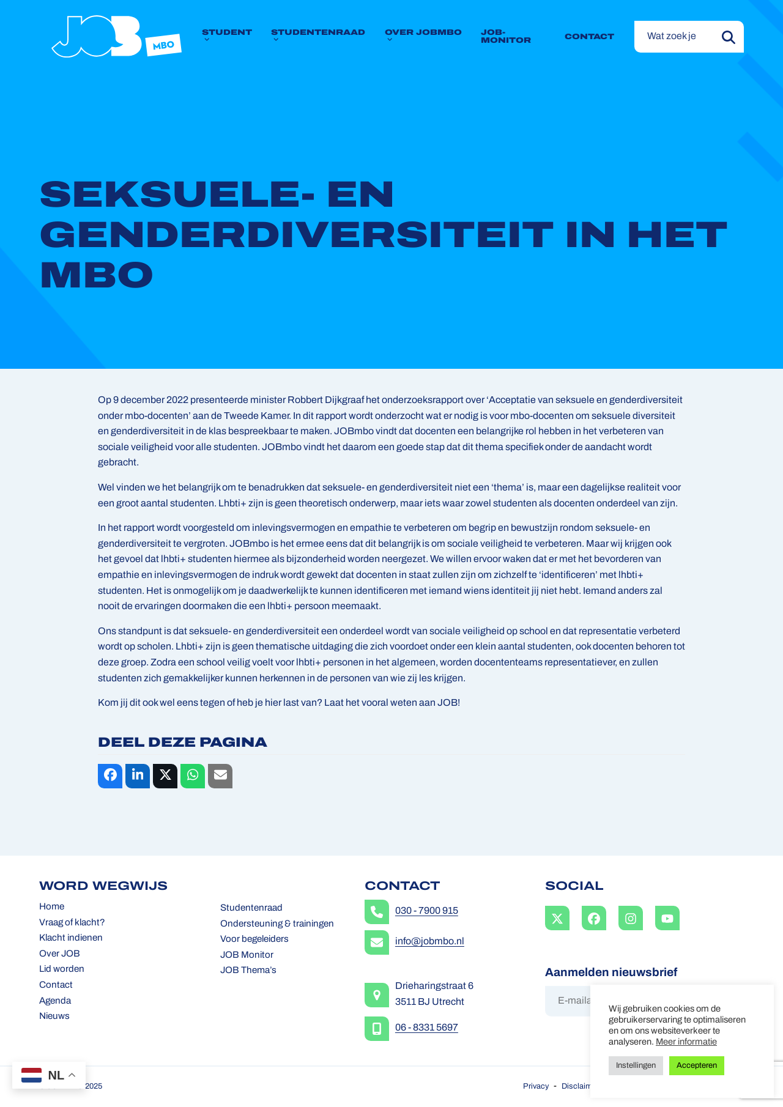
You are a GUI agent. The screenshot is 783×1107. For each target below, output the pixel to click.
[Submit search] (728, 37)
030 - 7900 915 (426, 911)
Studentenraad (251, 908)
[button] (110, 776)
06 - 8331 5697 (426, 1028)
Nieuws (54, 1016)
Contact (56, 985)
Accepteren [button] (697, 1066)
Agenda (55, 1001)
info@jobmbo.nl (429, 942)
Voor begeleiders (254, 939)
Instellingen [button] (636, 1066)
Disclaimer (580, 1086)
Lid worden (61, 969)
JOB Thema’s (248, 971)
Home (51, 907)
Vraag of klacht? (72, 923)
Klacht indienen (71, 938)
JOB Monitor (246, 955)
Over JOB (59, 954)
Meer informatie (686, 1042)
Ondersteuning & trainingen (277, 924)
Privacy (536, 1086)
